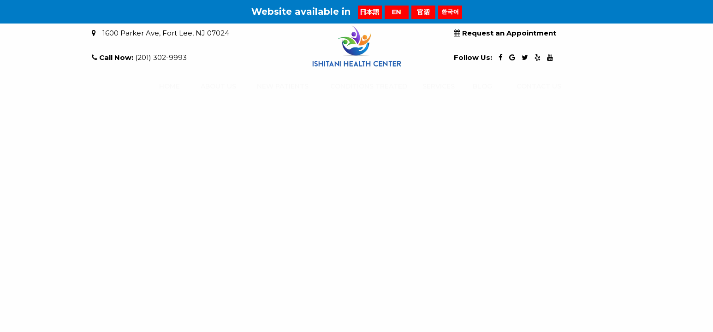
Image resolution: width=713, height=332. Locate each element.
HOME (165, 86)
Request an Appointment (509, 33)
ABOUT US (213, 86)
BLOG (479, 86)
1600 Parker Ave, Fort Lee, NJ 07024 (165, 33)
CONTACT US (533, 86)
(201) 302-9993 (161, 57)
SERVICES (434, 86)
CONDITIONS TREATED (359, 86)
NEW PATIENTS (276, 86)
